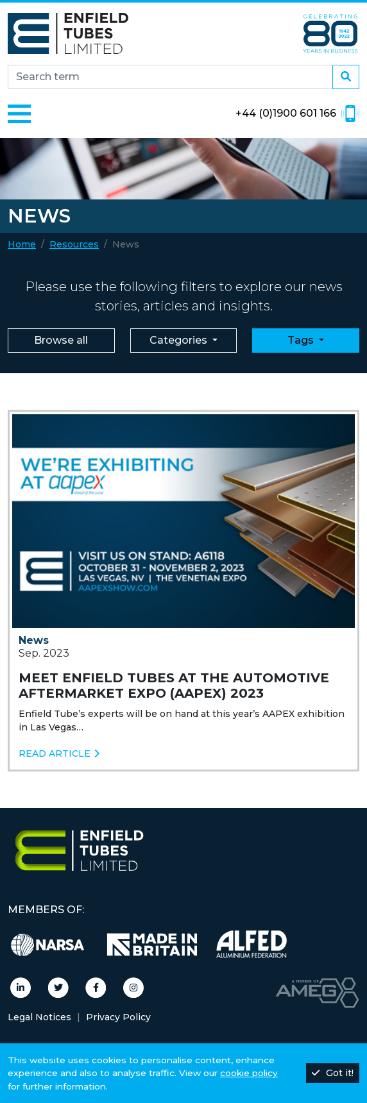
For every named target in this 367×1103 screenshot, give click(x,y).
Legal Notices (39, 1017)
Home (22, 244)
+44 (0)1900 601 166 (297, 113)
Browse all (61, 340)
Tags (301, 340)
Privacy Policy (118, 1017)
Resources (74, 244)
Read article (59, 753)
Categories (179, 340)
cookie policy (249, 1073)
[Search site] (170, 77)
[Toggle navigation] (19, 113)
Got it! (333, 1073)
